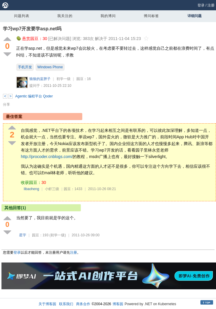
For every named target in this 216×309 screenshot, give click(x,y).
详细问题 (194, 16)
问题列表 (21, 16)
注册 (211, 5)
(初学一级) (57, 235)
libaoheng (31, 189)
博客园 (118, 304)
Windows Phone (50, 67)
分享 (6, 104)
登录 (201, 5)
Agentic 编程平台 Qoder (34, 96)
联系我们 (66, 304)
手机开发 (25, 67)
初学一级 (63, 79)
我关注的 (65, 16)
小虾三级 (52, 189)
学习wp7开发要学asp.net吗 (32, 28)
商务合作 (83, 304)
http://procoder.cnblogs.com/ (47, 156)
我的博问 (108, 16)
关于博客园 (47, 304)
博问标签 (151, 16)
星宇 (22, 235)
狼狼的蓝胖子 (40, 79)
